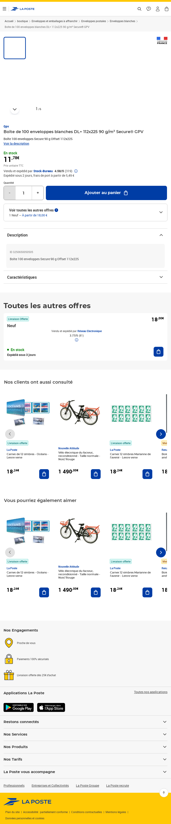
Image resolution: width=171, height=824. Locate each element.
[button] (157, 8)
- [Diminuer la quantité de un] (9, 193)
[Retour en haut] (163, 792)
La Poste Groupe (87, 785)
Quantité (9, 182)
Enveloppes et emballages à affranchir (54, 21)
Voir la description (16, 143)
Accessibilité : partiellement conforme (45, 812)
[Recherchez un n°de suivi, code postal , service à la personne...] (139, 9)
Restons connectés (85, 722)
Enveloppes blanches (122, 21)
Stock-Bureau (43, 171)
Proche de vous (26, 643)
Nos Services (85, 734)
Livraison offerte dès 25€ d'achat (36, 675)
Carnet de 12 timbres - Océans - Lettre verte (28, 456)
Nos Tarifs (85, 759)
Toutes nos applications (150, 692)
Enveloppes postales (93, 21)
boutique (22, 21)
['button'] (23, 9)
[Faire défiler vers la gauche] (10, 434)
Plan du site (12, 812)
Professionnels (14, 785)
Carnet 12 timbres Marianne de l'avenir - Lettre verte (130, 456)
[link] (27, 801)
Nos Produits (85, 747)
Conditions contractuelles (86, 812)
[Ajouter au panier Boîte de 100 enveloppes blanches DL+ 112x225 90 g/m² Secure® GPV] (106, 193)
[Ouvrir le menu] (4, 8)
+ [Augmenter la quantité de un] (38, 193)
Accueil (9, 21)
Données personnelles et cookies (24, 818)
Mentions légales (116, 812)
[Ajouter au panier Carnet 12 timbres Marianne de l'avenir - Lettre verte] (147, 474)
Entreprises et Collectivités (50, 785)
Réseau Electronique (89, 331)
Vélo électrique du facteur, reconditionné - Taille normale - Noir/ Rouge (79, 456)
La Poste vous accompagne (85, 772)
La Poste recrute (117, 785)
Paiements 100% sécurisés (33, 659)
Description (85, 235)
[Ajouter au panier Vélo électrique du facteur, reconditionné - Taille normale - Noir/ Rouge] (95, 474)
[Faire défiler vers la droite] (161, 434)
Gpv (6, 126)
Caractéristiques (85, 277)
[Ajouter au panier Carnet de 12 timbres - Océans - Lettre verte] (44, 474)
